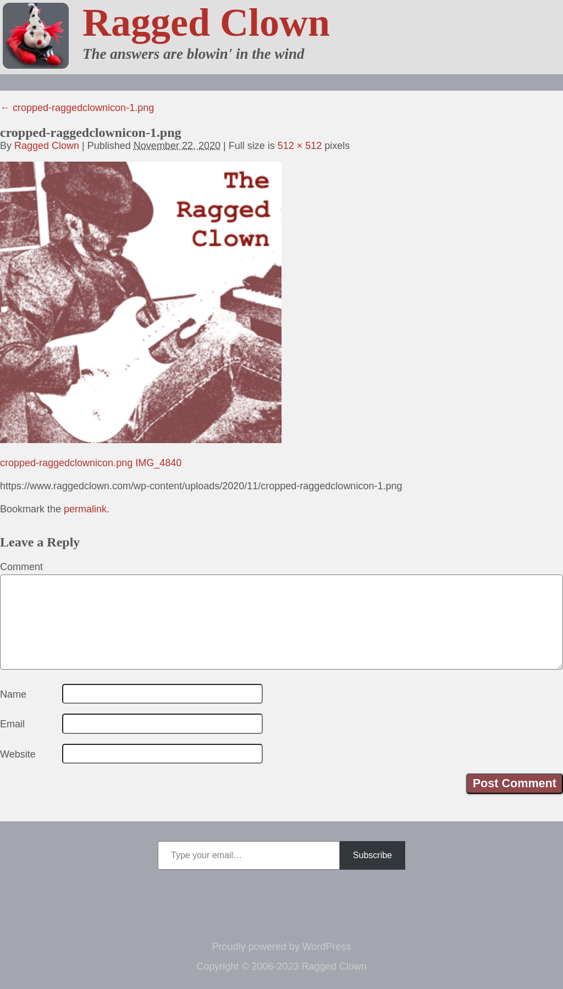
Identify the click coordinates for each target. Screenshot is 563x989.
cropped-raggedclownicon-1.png (77, 107)
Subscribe (372, 855)
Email (12, 724)
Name (13, 694)
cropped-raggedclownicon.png (66, 462)
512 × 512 (300, 145)
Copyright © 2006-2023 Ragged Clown (281, 966)
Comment (21, 566)
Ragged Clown (206, 23)
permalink (85, 509)
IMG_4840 (158, 462)
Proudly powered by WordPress (281, 946)
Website (18, 754)
